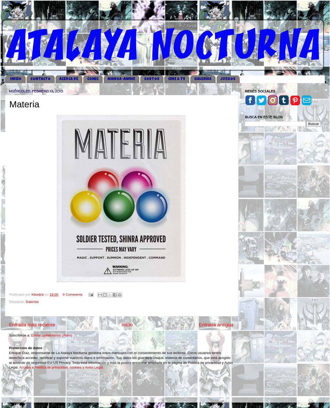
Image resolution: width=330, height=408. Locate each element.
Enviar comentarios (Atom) (51, 335)
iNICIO (15, 79)
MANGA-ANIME (121, 79)
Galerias (32, 302)
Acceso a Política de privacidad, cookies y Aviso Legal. (61, 367)
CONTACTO (40, 79)
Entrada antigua (216, 324)
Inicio (127, 324)
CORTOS (151, 79)
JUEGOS (227, 79)
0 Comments (72, 294)
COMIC (92, 79)
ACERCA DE (68, 79)
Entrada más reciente (32, 324)
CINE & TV (176, 79)
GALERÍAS (202, 79)
